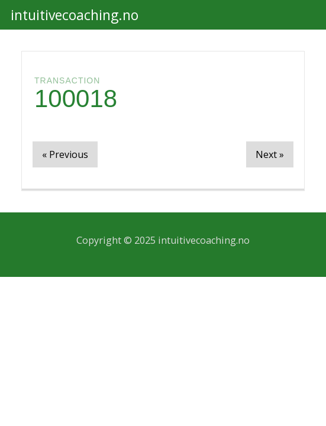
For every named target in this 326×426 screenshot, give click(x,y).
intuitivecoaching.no (74, 14)
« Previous (65, 154)
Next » (270, 154)
